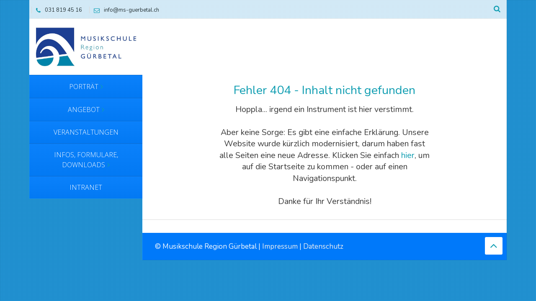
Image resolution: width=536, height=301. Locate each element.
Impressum (280, 246)
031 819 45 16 (57, 10)
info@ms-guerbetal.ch (124, 10)
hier (408, 155)
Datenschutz (323, 246)
